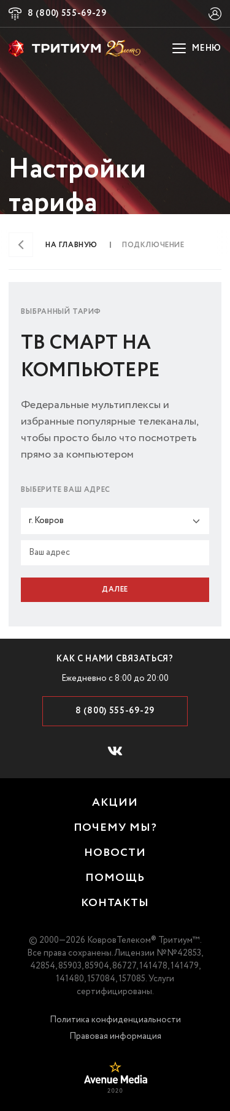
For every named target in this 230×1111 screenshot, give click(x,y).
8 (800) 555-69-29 (67, 13)
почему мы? (115, 828)
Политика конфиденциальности (115, 1020)
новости (114, 853)
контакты (115, 903)
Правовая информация (115, 1036)
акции (115, 803)
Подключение (153, 245)
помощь (114, 878)
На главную (71, 245)
